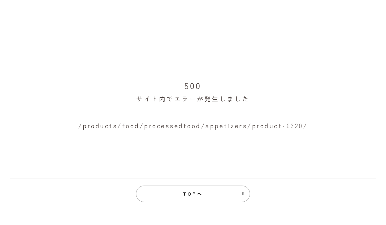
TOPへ (193, 193)
